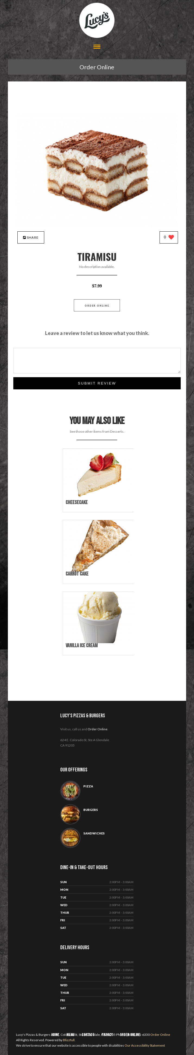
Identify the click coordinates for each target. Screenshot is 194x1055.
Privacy (107, 1034)
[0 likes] (169, 237)
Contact (88, 1034)
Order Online (96, 67)
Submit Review (97, 383)
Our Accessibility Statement (144, 1045)
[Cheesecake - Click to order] (99, 499)
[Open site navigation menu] (96, 47)
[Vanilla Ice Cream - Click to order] (99, 642)
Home (55, 1034)
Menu (70, 1034)
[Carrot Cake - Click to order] (99, 570)
